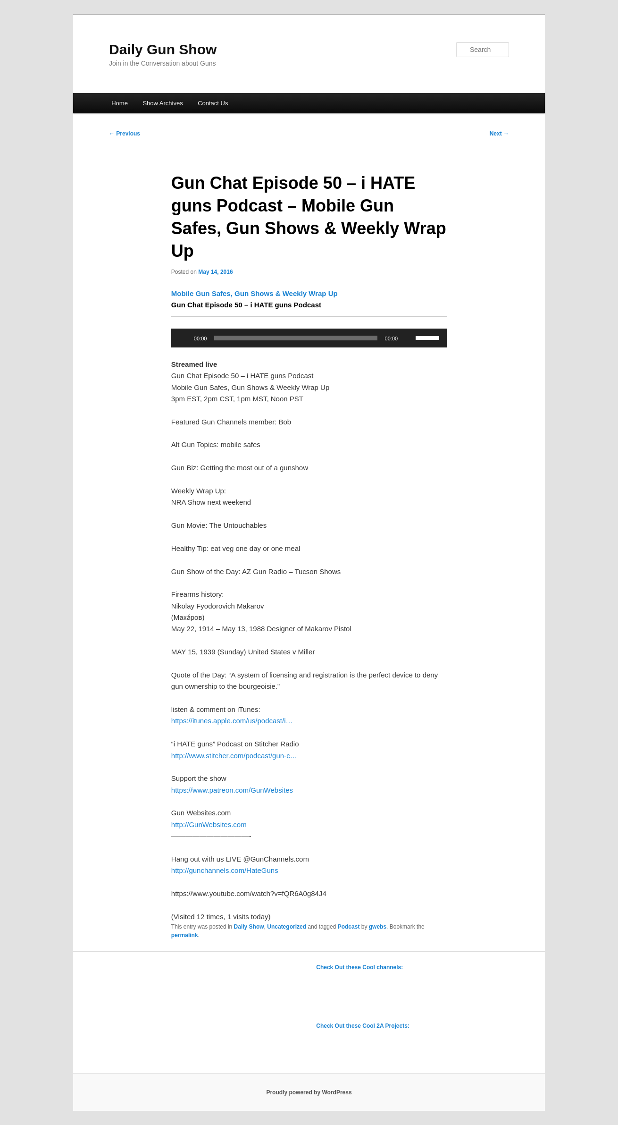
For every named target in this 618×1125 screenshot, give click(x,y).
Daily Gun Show (163, 49)
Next (499, 133)
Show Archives (162, 103)
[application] (309, 338)
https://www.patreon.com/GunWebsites (232, 790)
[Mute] (408, 338)
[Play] (183, 338)
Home (119, 103)
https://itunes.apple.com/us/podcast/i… (232, 721)
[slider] (295, 338)
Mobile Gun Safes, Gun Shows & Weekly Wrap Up (255, 293)
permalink (184, 935)
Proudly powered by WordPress (308, 1092)
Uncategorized (286, 926)
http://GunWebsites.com (209, 824)
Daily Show (249, 926)
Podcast (349, 926)
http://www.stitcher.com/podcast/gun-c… (234, 756)
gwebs (377, 926)
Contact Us (213, 103)
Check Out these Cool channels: (359, 967)
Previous (124, 133)
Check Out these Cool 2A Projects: (362, 1026)
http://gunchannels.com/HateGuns (224, 870)
